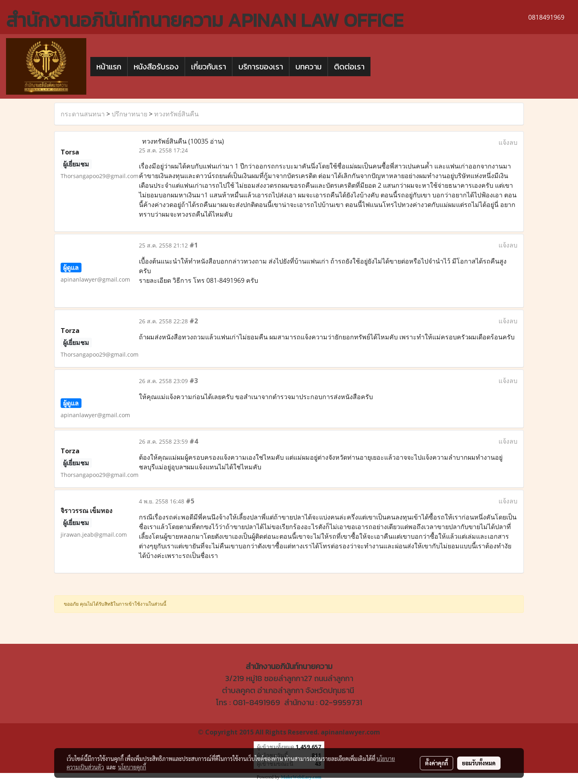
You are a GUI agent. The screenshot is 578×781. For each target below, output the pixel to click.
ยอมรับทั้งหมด (479, 763)
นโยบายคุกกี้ (132, 767)
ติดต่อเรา (349, 67)
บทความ (308, 67)
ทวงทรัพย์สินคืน (176, 114)
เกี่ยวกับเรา (208, 67)
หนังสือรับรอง (156, 67)
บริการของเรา (260, 67)
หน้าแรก (108, 67)
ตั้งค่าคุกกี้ (436, 763)
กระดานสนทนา (83, 114)
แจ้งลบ (508, 142)
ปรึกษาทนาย (129, 114)
